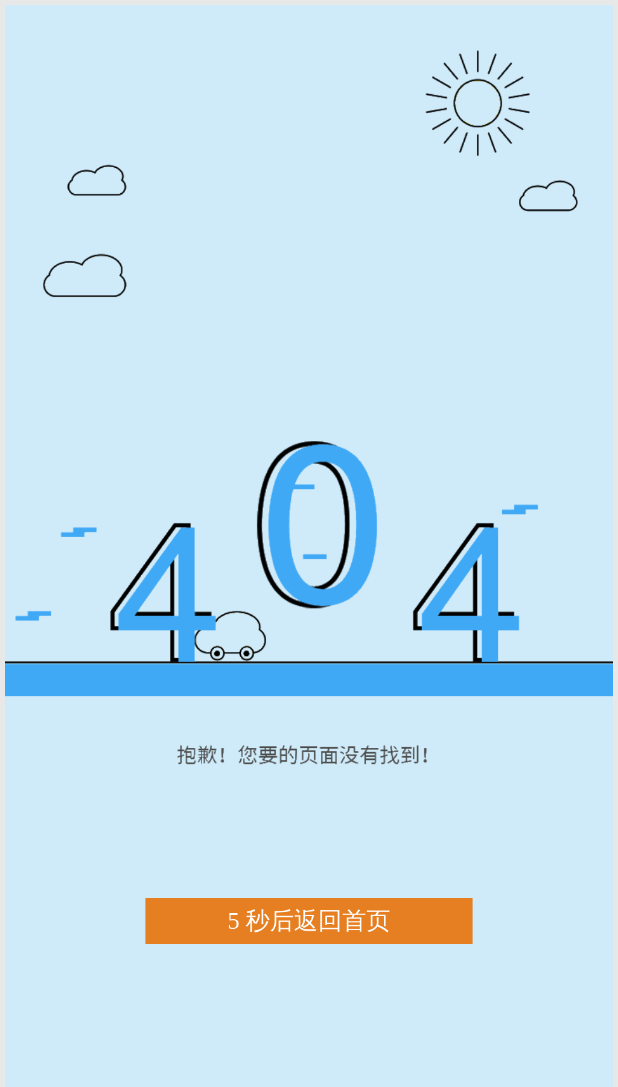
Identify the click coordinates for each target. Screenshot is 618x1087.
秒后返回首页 (309, 921)
